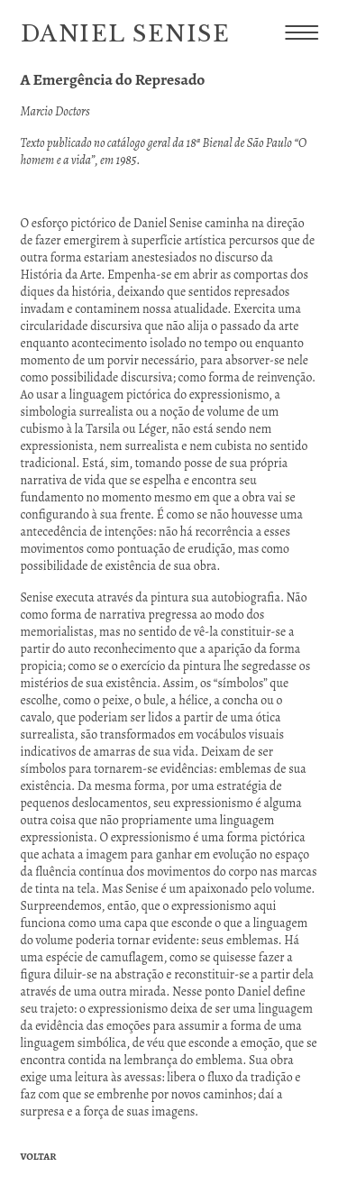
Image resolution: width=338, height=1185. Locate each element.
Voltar (39, 1156)
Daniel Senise (126, 34)
